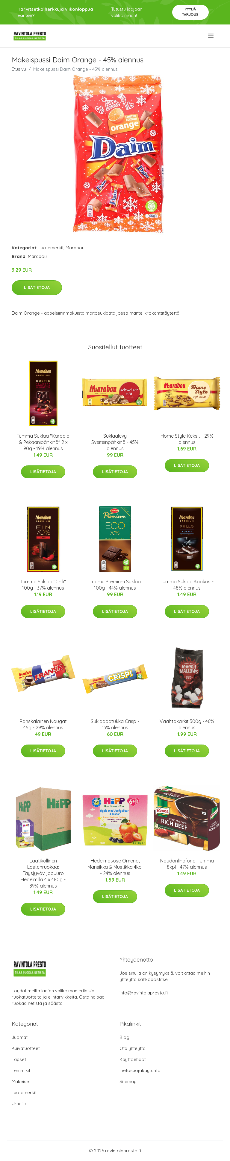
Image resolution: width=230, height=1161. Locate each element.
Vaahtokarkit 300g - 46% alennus (187, 724)
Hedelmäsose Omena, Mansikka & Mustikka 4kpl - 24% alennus (115, 867)
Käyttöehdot (132, 1059)
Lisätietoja (37, 287)
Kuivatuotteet (26, 1048)
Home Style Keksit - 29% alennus (187, 439)
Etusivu (19, 69)
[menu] (211, 35)
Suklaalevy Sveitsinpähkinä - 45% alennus (115, 442)
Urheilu (19, 1103)
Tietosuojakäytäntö (140, 1070)
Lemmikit (21, 1070)
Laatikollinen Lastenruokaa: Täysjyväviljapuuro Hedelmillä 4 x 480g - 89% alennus (43, 873)
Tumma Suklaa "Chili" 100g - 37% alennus (43, 585)
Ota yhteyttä (132, 1048)
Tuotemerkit (51, 247)
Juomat (20, 1037)
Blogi (124, 1037)
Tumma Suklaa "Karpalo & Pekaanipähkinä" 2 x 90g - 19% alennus (43, 442)
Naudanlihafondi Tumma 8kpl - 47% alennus (187, 864)
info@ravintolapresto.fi (143, 993)
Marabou (75, 247)
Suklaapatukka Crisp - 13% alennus (115, 724)
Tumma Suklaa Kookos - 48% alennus (187, 585)
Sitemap (128, 1081)
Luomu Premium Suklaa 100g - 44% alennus (115, 585)
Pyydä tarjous (190, 12)
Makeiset (21, 1081)
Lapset (19, 1059)
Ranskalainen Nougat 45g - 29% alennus (43, 724)
